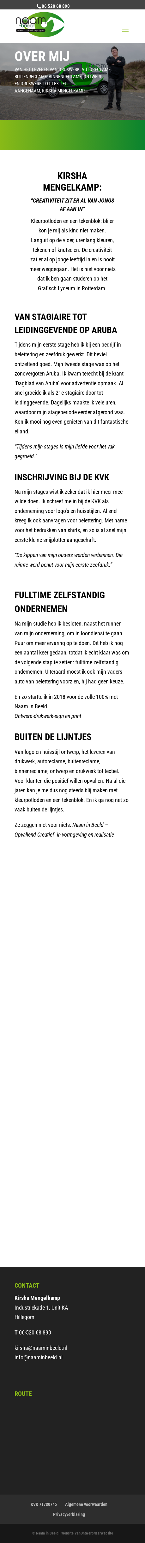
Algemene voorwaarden (86, 1504)
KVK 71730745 (44, 1504)
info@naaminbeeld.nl (39, 1357)
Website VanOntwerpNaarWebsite (87, 1533)
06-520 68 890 (35, 1332)
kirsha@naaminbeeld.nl (41, 1348)
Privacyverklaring (69, 1514)
